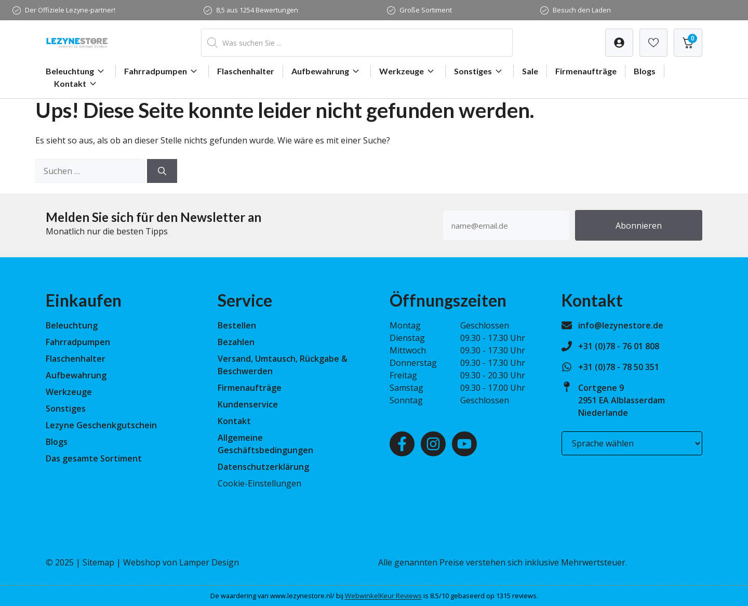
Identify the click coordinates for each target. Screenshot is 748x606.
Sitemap (98, 562)
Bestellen (237, 325)
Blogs (645, 71)
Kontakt (76, 83)
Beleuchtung (76, 71)
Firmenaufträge (586, 71)
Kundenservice (248, 404)
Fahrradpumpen (162, 71)
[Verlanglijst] (619, 43)
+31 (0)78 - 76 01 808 (618, 346)
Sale (530, 71)
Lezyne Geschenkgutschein (101, 425)
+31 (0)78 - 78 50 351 (618, 367)
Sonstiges (479, 71)
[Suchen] (162, 171)
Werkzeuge (408, 71)
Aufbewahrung (326, 71)
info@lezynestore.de (620, 325)
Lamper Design (209, 562)
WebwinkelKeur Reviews (383, 595)
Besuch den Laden (582, 10)
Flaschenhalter (245, 71)
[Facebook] (402, 443)
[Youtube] (464, 443)
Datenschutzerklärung (263, 466)
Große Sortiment (425, 10)
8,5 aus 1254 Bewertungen (257, 10)
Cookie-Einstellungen (259, 483)
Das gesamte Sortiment (94, 458)
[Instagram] (433, 443)
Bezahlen (236, 342)
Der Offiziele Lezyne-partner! (70, 10)
